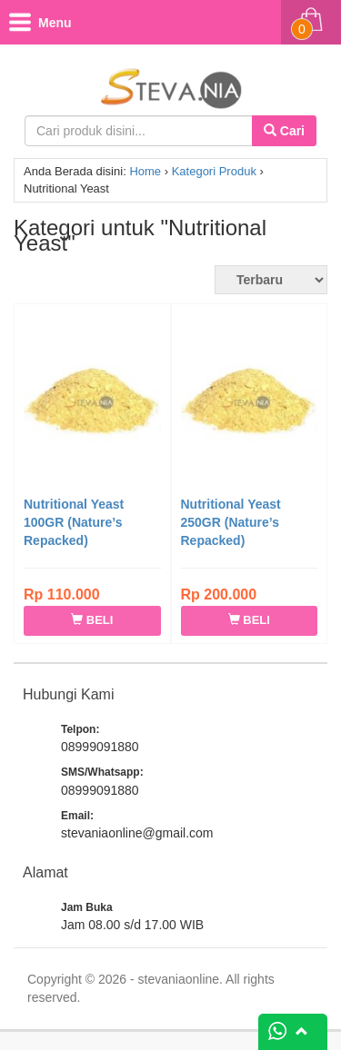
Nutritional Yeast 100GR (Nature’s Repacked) (74, 522)
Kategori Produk (214, 171)
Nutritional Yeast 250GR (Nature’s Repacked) (231, 522)
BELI (92, 620)
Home (145, 171)
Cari (284, 131)
